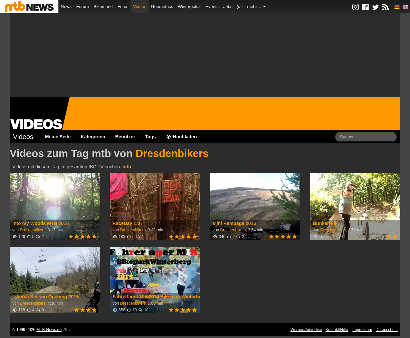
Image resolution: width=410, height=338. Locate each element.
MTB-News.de (48, 329)
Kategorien (93, 136)
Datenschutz (387, 329)
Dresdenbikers (172, 153)
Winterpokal (189, 6)
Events (212, 6)
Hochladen (181, 136)
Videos (139, 6)
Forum (82, 6)
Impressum (362, 329)
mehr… (256, 6)
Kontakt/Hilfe (337, 329)
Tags (150, 136)
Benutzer (125, 136)
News (66, 6)
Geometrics (162, 6)
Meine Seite (58, 136)
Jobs (227, 6)
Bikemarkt (103, 6)
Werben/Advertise (306, 329)
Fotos (123, 6)
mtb (127, 166)
